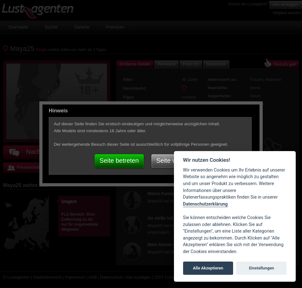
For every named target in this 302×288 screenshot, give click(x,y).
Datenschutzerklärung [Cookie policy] (205, 204)
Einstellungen (261, 268)
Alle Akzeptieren (208, 268)
